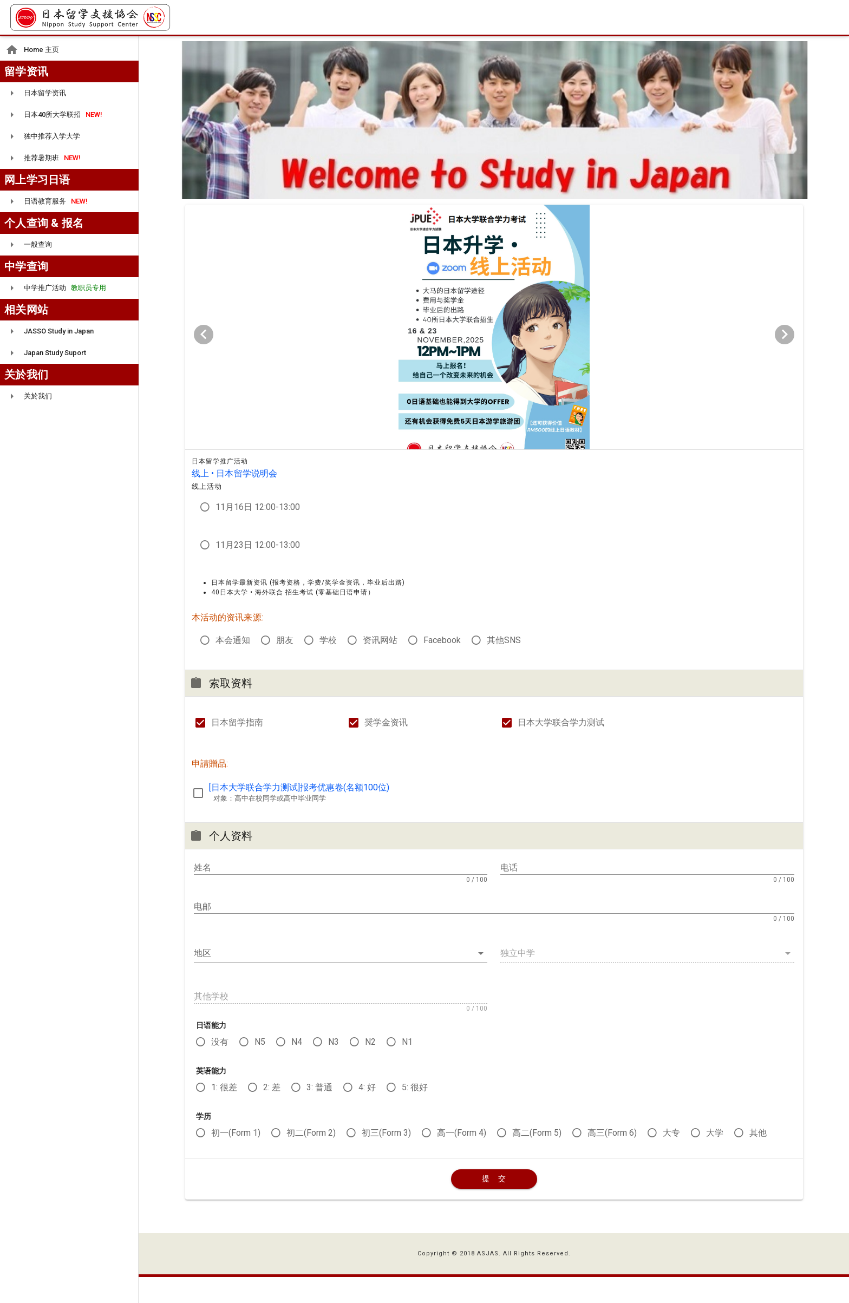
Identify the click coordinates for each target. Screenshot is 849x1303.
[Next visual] (784, 339)
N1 (407, 1067)
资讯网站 (380, 665)
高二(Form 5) (536, 1158)
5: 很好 (415, 1113)
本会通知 (232, 665)
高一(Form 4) (461, 1158)
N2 (370, 1067)
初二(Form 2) (311, 1158)
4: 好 (367, 1113)
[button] (341, 978)
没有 (219, 1067)
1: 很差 (224, 1113)
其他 (758, 1158)
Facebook (442, 665)
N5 (259, 1067)
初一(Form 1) (235, 1158)
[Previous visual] (203, 339)
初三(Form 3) (386, 1158)
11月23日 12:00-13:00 (257, 570)
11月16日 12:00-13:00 (257, 532)
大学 (714, 1158)
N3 (333, 1067)
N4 (296, 1067)
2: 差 (271, 1113)
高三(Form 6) (612, 1158)
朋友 (284, 665)
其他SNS (504, 665)
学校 (328, 665)
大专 (671, 1158)
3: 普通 (319, 1113)
